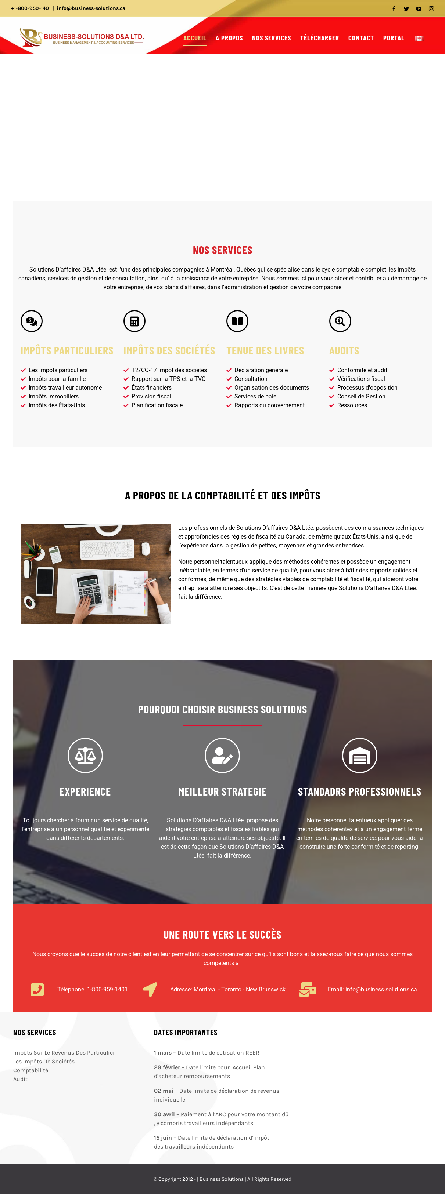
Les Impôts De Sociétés (44, 1061)
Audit (20, 1078)
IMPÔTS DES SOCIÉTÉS (169, 350)
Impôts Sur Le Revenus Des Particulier (64, 1052)
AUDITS (344, 350)
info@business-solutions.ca (91, 8)
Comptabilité (30, 1070)
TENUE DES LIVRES (265, 350)
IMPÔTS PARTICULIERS (67, 350)
